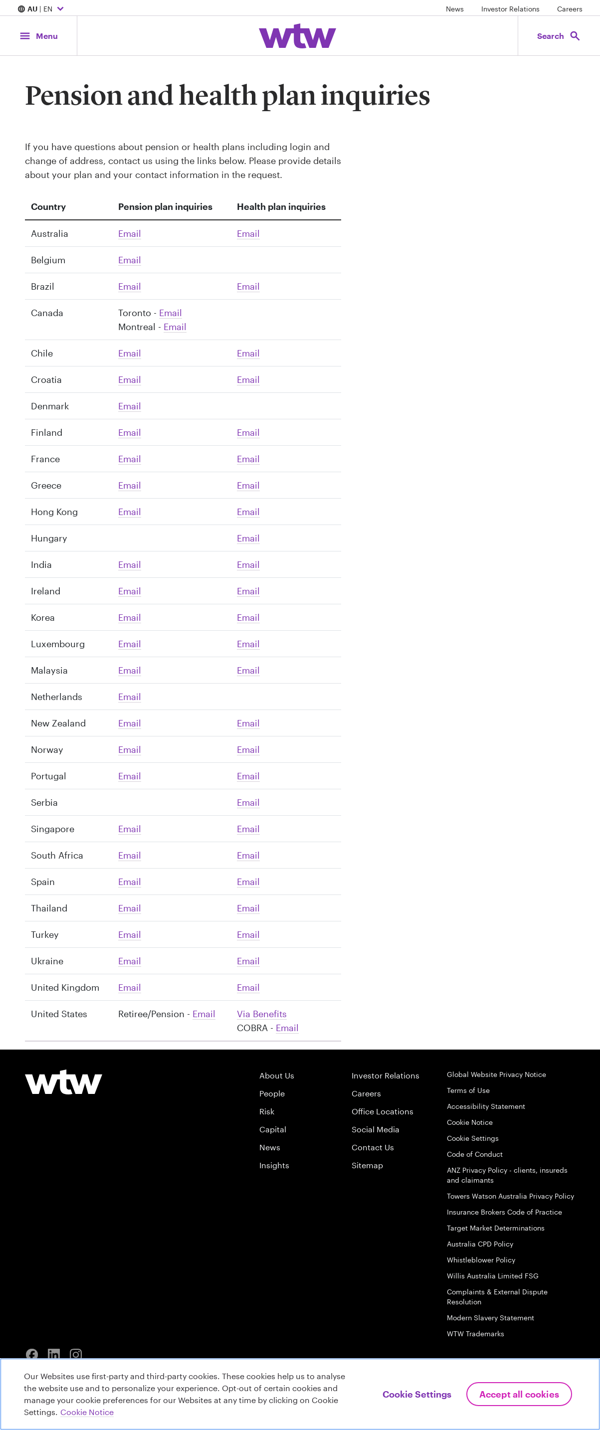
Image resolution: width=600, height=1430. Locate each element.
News (455, 8)
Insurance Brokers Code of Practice (504, 1212)
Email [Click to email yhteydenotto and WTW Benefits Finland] (129, 432)
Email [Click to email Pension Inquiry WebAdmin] (204, 1013)
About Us (276, 1075)
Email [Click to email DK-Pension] (129, 405)
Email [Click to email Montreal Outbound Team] (175, 326)
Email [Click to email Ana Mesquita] (129, 775)
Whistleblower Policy (481, 1259)
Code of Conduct (475, 1154)
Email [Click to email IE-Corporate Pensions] (129, 590)
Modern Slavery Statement (490, 1317)
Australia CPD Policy (480, 1244)
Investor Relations (510, 8)
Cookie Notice (470, 1122)
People (272, 1093)
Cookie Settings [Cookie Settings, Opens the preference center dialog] (417, 1394)
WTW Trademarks (475, 1333)
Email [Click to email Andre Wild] (129, 855)
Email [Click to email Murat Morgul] (129, 934)
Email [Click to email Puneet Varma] (129, 564)
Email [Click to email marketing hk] (129, 511)
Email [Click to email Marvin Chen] (129, 670)
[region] (300, 1394)
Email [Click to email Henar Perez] (129, 881)
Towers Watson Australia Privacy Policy (510, 1196)
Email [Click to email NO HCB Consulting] (129, 749)
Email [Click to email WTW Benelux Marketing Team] (129, 259)
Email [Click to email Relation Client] (129, 458)
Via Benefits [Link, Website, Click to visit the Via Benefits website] (262, 1013)
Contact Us (373, 1147)
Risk (266, 1111)
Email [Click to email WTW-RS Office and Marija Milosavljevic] (248, 802)
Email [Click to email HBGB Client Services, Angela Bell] (248, 987)
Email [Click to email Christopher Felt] (287, 1027)
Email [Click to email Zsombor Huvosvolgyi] (248, 538)
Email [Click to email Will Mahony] (248, 590)
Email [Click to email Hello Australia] (129, 233)
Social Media (376, 1129)
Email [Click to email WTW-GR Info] (129, 485)
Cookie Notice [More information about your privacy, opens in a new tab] (87, 1412)
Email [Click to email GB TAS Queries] (129, 987)
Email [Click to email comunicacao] (129, 286)
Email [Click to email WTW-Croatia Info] (129, 379)
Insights (274, 1165)
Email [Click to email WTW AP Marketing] (129, 617)
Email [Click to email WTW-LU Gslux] (129, 643)
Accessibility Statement (486, 1106)
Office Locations (382, 1111)
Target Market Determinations (496, 1228)
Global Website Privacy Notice (496, 1074)
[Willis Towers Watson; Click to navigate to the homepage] (297, 35)
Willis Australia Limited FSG (493, 1275)
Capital (272, 1129)
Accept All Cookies (519, 1394)
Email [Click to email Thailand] (129, 907)
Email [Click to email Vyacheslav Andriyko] (129, 960)
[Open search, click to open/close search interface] (559, 35)
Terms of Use (468, 1090)
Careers (570, 8)
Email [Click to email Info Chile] (129, 353)
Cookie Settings (473, 1138)
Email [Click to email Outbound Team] (170, 312)
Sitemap (367, 1165)
